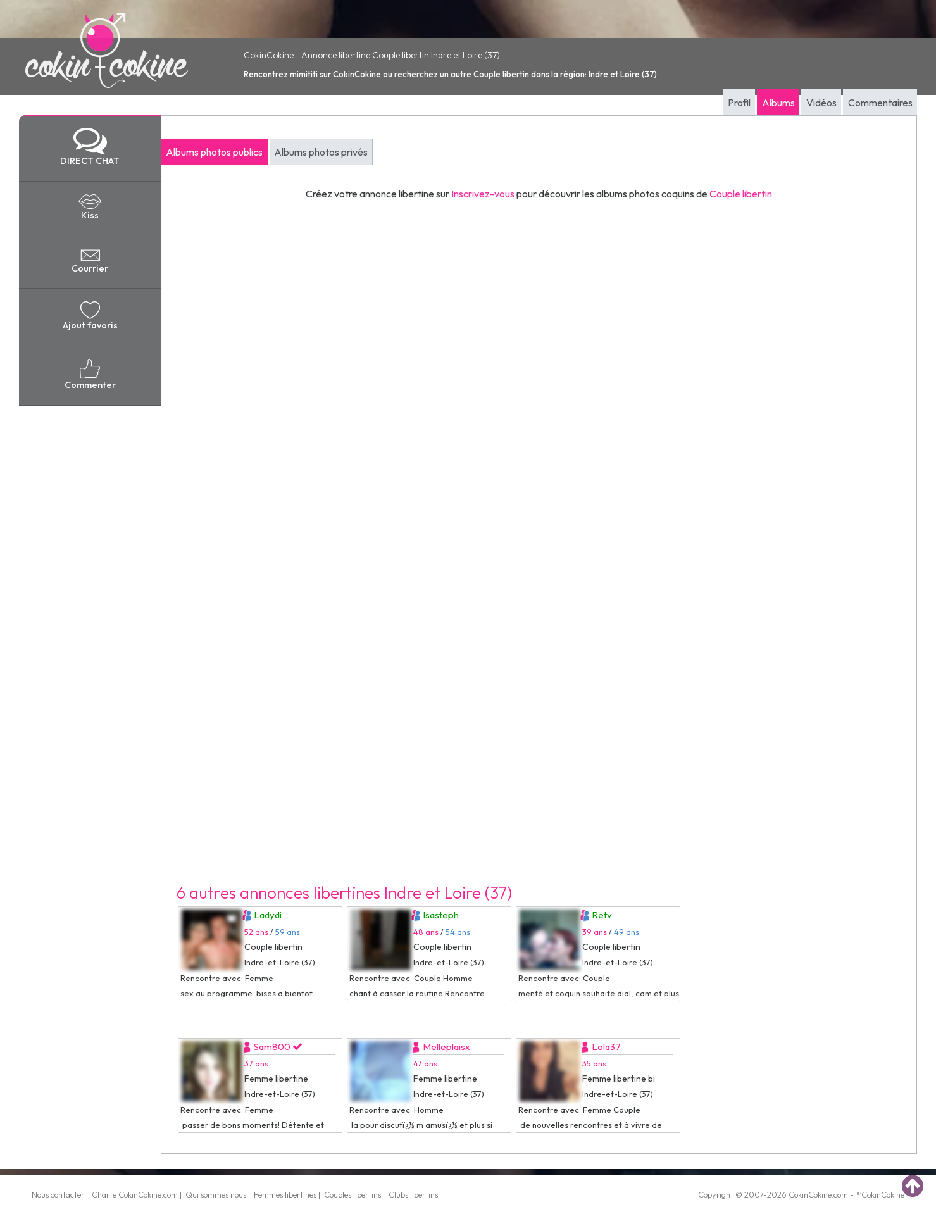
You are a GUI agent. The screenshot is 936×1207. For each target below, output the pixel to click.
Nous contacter (58, 1194)
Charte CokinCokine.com (135, 1194)
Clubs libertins (413, 1194)
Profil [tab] (739, 102)
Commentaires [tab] (880, 102)
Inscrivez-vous (483, 193)
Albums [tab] (778, 102)
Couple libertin (740, 193)
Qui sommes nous (215, 1194)
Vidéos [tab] (821, 102)
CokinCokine (810, 1194)
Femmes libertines (285, 1194)
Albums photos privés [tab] (321, 152)
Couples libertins (352, 1194)
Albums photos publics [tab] (214, 152)
